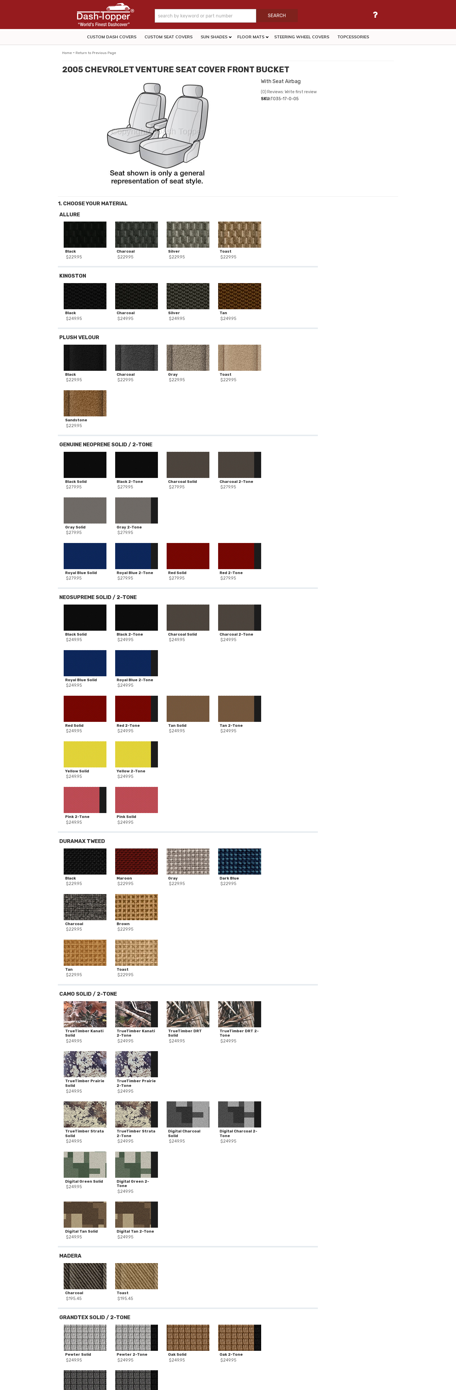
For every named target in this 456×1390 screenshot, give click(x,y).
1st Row (99, 1266)
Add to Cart (356, 262)
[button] (243, 16)
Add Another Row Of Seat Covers (356, 294)
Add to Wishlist (355, 275)
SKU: (265, 98)
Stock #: (75, 1235)
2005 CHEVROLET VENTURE (94, 1250)
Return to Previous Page (96, 53)
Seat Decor (77, 1266)
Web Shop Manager (278, 1383)
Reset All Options (356, 312)
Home (67, 53)
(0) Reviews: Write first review (289, 91)
